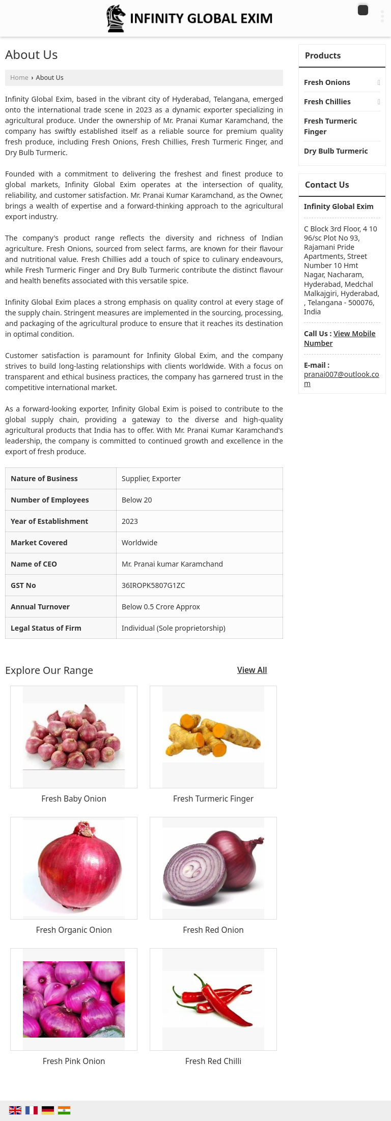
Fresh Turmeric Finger (213, 798)
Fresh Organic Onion (74, 930)
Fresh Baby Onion (73, 798)
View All (252, 670)
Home (19, 77)
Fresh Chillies (327, 101)
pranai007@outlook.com (341, 378)
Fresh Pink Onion (74, 1061)
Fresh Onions (327, 82)
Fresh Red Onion (213, 930)
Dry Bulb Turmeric (336, 151)
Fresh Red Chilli (213, 1061)
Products (323, 55)
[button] (340, 338)
